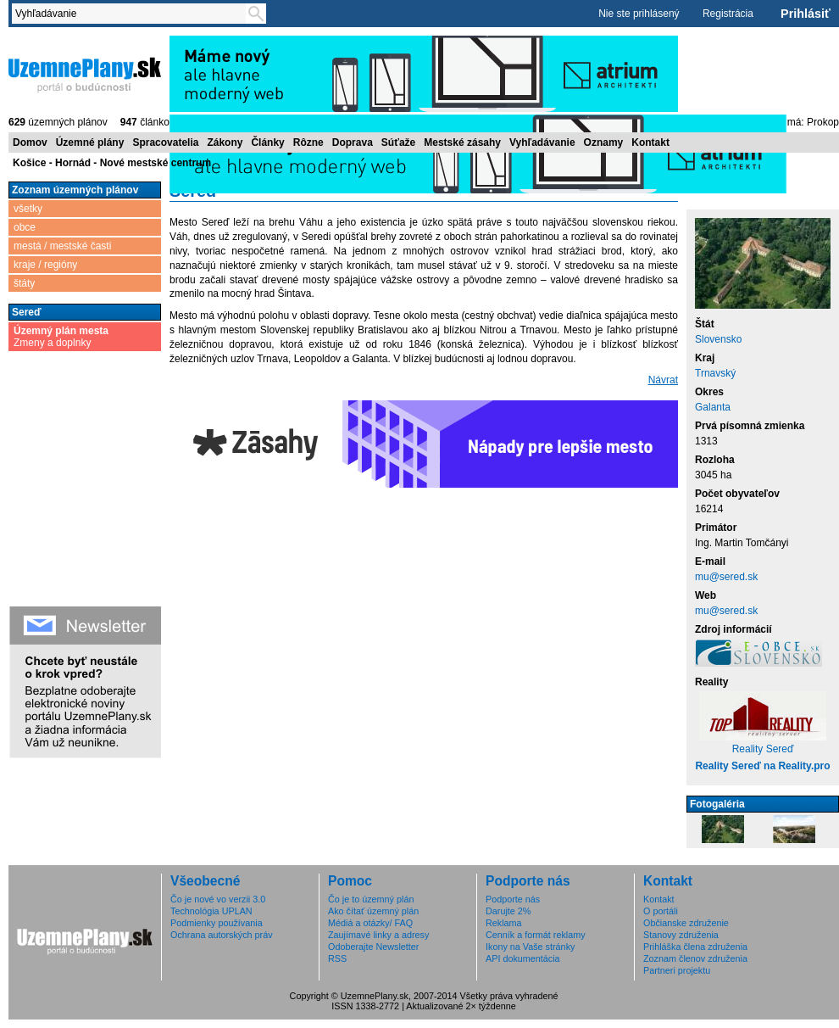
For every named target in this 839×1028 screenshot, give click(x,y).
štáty (24, 283)
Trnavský (715, 373)
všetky (28, 209)
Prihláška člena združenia (695, 946)
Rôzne (308, 142)
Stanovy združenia (681, 935)
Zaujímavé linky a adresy (378, 935)
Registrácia (728, 14)
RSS (337, 958)
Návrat (663, 380)
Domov (30, 142)
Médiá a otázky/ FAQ (370, 923)
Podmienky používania (216, 923)
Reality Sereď (763, 749)
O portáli (660, 911)
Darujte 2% (508, 911)
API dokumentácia (523, 958)
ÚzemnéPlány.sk (84, 74)
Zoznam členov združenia (695, 958)
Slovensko (718, 339)
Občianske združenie (686, 923)
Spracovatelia (165, 142)
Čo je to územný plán (371, 899)
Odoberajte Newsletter (373, 946)
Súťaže (398, 142)
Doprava (352, 142)
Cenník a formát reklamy (536, 935)
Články (267, 142)
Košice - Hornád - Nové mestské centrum (112, 163)
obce (25, 227)
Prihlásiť (806, 13)
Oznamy (604, 142)
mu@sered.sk (726, 577)
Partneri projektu (676, 970)
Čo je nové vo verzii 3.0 (217, 899)
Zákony (224, 142)
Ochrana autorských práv (221, 935)
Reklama (504, 923)
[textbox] (132, 13)
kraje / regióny (45, 265)
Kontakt (650, 142)
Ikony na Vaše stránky (530, 946)
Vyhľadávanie (542, 142)
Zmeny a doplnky (61, 337)
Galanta (713, 407)
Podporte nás (513, 899)
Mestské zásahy (462, 142)
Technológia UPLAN (211, 911)
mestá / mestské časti (62, 246)
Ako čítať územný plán (373, 911)
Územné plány (90, 142)
